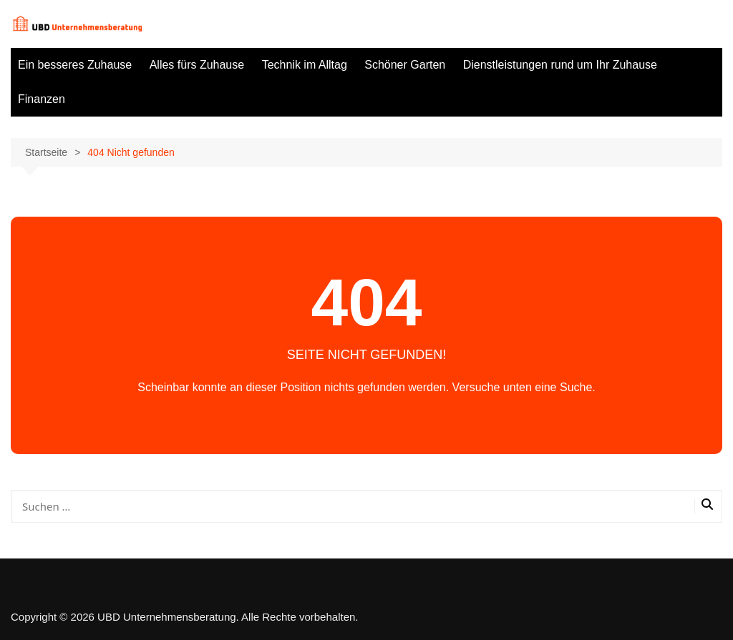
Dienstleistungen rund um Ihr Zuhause (560, 65)
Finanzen (41, 99)
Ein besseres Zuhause (75, 65)
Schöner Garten (404, 65)
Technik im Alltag (304, 65)
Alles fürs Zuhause (197, 65)
